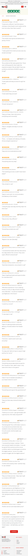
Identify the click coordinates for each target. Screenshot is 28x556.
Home (18, 540)
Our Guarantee (19, 553)
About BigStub (19, 550)
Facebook (4, 550)
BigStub (6, 539)
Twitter (4, 551)
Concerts (18, 542)
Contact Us (18, 551)
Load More (14, 531)
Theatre (18, 543)
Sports (18, 541)
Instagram (5, 552)
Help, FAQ (18, 552)
